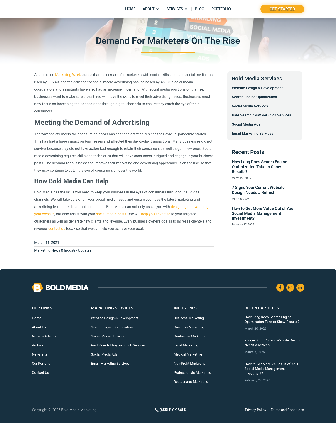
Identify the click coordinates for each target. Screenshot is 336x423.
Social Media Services (250, 106)
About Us (39, 327)
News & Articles (44, 336)
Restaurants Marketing (191, 382)
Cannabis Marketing (189, 327)
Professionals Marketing (192, 373)
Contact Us (40, 373)
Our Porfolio (41, 363)
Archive (37, 345)
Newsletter (40, 354)
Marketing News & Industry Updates (62, 250)
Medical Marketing (188, 354)
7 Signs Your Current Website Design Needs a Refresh (258, 190)
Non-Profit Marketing (189, 363)
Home (36, 318)
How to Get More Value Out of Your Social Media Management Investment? (263, 213)
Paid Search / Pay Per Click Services (261, 115)
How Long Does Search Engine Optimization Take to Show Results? (259, 166)
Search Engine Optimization (254, 97)
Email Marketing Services (252, 133)
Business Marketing (189, 318)
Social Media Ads (246, 124)
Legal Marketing (186, 345)
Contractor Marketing (190, 336)
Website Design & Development (257, 88)
